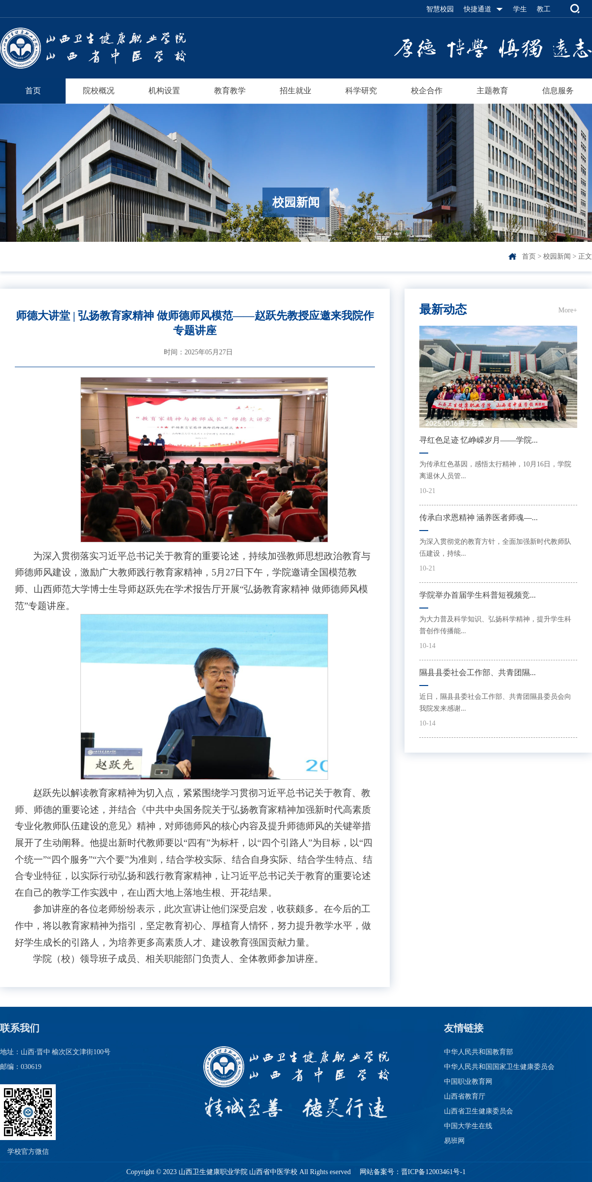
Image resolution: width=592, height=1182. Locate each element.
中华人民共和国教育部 (478, 1052)
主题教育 (492, 90)
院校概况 (98, 90)
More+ (567, 310)
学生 (520, 9)
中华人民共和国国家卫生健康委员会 (499, 1066)
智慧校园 (440, 9)
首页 (33, 90)
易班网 (454, 1140)
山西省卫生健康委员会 (478, 1111)
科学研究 (361, 90)
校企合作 (427, 90)
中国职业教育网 (468, 1081)
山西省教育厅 (464, 1096)
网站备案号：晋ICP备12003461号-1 (412, 1172)
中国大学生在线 (468, 1126)
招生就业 (295, 90)
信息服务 (558, 90)
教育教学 (230, 90)
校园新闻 (557, 256)
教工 (544, 9)
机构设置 (164, 90)
